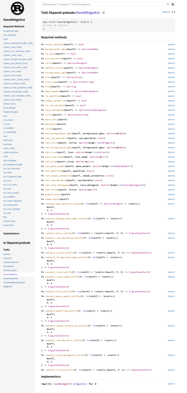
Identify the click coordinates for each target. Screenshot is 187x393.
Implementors (11, 233)
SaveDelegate (97, 110)
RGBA (94, 49)
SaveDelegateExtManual (14, 282)
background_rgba (11, 31)
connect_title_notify (12, 100)
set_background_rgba (12, 164)
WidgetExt (7, 286)
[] (173, 12)
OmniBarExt (8, 266)
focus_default (9, 108)
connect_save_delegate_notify (17, 96)
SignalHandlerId (58, 213)
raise (5, 156)
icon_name (8, 120)
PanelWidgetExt (14, 20)
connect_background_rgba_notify (18, 43)
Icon (79, 77)
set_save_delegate (11, 209)
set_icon (7, 181)
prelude (68, 13)
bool (81, 44)
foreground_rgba (10, 112)
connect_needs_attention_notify (17, 87)
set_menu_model (11, 193)
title (5, 217)
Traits (6, 249)
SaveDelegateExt (10, 278)
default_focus (9, 104)
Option (86, 49)
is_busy (6, 124)
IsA (99, 142)
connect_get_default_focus (15, 63)
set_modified (9, 197)
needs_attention (10, 152)
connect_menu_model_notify (16, 79)
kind (5, 136)
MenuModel (90, 91)
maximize (7, 144)
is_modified (8, 128)
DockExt (6, 254)
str (103, 156)
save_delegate (9, 160)
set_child (7, 172)
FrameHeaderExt (10, 262)
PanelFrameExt (10, 270)
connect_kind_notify (12, 75)
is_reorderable (9, 132)
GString (88, 81)
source (166, 12)
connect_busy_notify (12, 47)
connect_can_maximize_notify (16, 51)
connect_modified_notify (14, 83)
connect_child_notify (12, 55)
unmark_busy (9, 221)
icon (5, 116)
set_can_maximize (11, 168)
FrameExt (7, 258)
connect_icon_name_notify (15, 67)
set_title (7, 213)
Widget (81, 63)
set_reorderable (10, 205)
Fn (87, 203)
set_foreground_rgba (12, 177)
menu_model (9, 148)
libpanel (55, 13)
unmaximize (8, 225)
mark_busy (8, 140)
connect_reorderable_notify (15, 92)
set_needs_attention (12, 201)
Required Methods (13, 26)
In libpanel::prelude (16, 243)
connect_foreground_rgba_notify (17, 59)
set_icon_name (10, 185)
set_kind (7, 189)
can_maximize (9, 35)
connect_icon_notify (12, 71)
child (5, 39)
